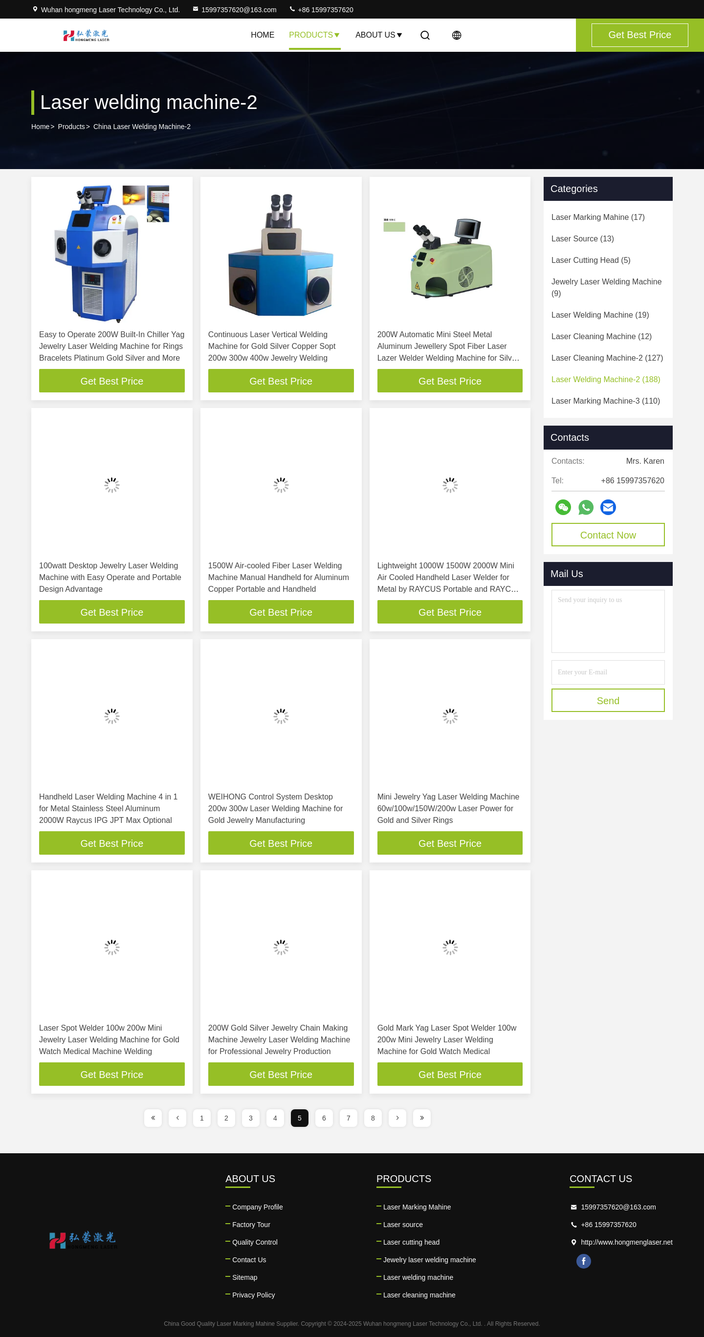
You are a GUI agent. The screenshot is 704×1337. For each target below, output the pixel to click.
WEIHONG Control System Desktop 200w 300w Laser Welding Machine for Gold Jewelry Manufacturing (275, 808)
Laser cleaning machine (419, 1295)
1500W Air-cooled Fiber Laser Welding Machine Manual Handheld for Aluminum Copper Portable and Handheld (278, 577)
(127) (607, 358)
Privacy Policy (253, 1295)
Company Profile (257, 1207)
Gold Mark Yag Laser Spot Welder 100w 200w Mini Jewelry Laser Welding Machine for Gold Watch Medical (447, 1040)
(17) (598, 217)
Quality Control (255, 1242)
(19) (600, 315)
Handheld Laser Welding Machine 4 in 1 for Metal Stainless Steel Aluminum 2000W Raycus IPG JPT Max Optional (108, 808)
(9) (606, 288)
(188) (605, 379)
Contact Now (608, 535)
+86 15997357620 (320, 10)
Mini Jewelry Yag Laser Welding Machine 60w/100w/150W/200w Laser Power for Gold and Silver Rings (448, 808)
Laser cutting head (411, 1242)
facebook (583, 1261)
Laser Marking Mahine (417, 1207)
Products (315, 35)
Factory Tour (251, 1225)
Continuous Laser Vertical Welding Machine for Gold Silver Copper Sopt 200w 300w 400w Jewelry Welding (272, 346)
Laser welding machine (418, 1277)
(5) (591, 260)
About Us (379, 35)
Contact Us (249, 1260)
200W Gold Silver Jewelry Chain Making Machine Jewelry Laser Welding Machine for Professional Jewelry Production (279, 1040)
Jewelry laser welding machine (429, 1260)
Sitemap (244, 1277)
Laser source (403, 1225)
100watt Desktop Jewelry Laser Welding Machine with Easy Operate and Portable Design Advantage (110, 577)
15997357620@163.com (234, 10)
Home (262, 35)
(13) (582, 239)
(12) (601, 336)
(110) (605, 401)
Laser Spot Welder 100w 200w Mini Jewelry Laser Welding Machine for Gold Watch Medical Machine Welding (109, 1040)
